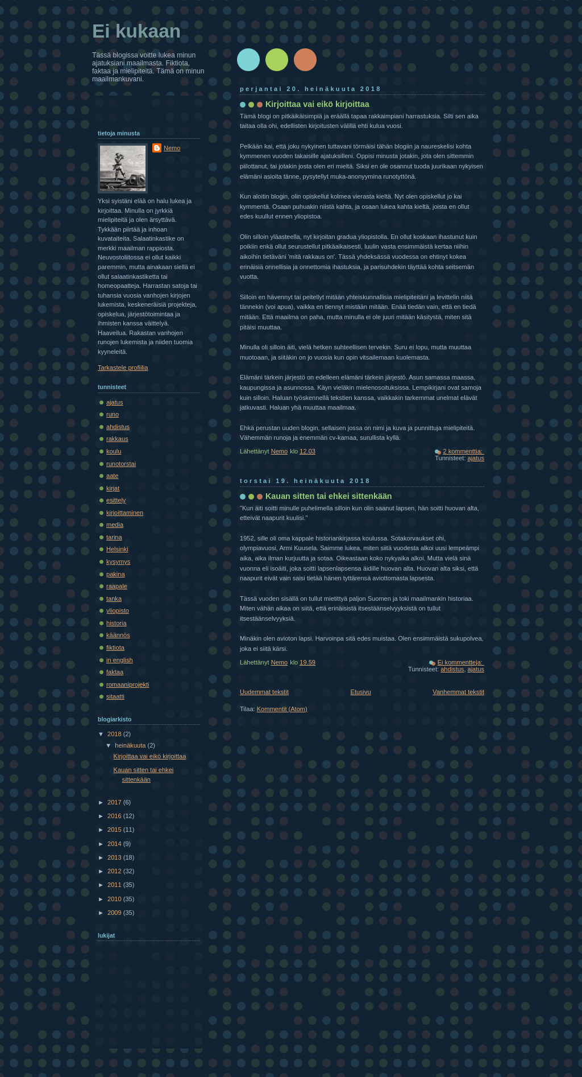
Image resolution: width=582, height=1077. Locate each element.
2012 (115, 871)
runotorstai (121, 463)
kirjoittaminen (124, 512)
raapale (116, 586)
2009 (115, 912)
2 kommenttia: (463, 451)
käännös (118, 635)
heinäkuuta (131, 745)
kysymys (118, 561)
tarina (114, 537)
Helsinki (117, 549)
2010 (115, 899)
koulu (113, 451)
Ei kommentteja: (461, 662)
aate (112, 475)
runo (112, 414)
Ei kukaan (136, 31)
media (114, 524)
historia (116, 623)
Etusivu (361, 691)
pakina (115, 574)
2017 (115, 802)
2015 (115, 829)
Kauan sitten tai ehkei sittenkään (328, 496)
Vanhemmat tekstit (458, 691)
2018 (115, 734)
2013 (115, 857)
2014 (115, 843)
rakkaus (117, 438)
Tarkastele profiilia (123, 367)
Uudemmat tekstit (264, 691)
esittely (116, 500)
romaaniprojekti (127, 684)
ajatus (476, 458)
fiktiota (115, 647)
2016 (115, 815)
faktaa (114, 672)
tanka (114, 598)
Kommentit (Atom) (282, 708)
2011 (115, 884)
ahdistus (452, 669)
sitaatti (115, 696)
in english (119, 660)
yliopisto (117, 610)
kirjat (112, 488)
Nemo (172, 148)
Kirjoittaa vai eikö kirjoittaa (317, 104)
